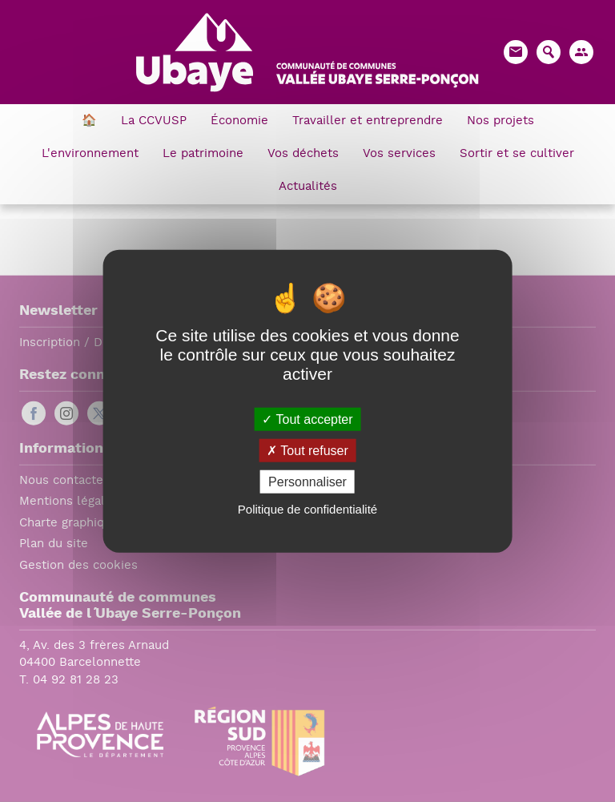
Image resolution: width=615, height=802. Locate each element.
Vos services (399, 154)
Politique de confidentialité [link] (307, 509)
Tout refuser (307, 450)
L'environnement (90, 154)
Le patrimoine (203, 154)
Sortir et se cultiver (517, 154)
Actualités (308, 187)
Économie (239, 121)
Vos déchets (303, 154)
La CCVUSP (154, 121)
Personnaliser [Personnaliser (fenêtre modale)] (307, 482)
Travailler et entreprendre (367, 121)
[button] (581, 52)
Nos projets (500, 121)
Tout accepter (307, 418)
